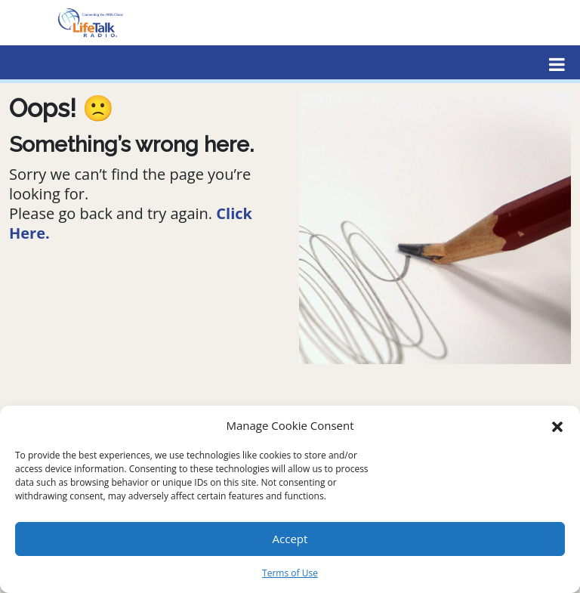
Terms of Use (290, 573)
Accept (290, 538)
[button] (557, 425)
